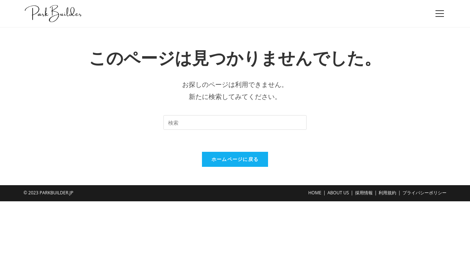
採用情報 (364, 193)
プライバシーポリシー (424, 193)
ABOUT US (338, 193)
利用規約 (387, 193)
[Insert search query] (235, 122)
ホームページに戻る (235, 159)
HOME (314, 193)
